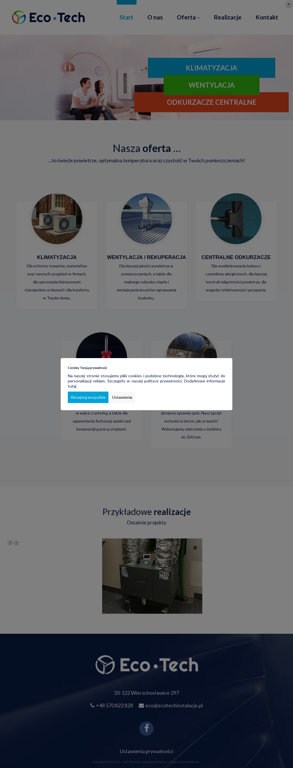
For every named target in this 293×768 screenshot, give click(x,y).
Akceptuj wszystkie (88, 397)
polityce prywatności (163, 380)
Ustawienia (122, 397)
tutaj (72, 386)
